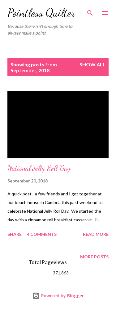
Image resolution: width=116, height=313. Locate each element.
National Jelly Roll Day (39, 168)
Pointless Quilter (41, 12)
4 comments (42, 234)
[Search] (90, 11)
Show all (92, 64)
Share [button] (14, 234)
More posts (94, 256)
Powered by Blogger (58, 295)
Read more (96, 234)
